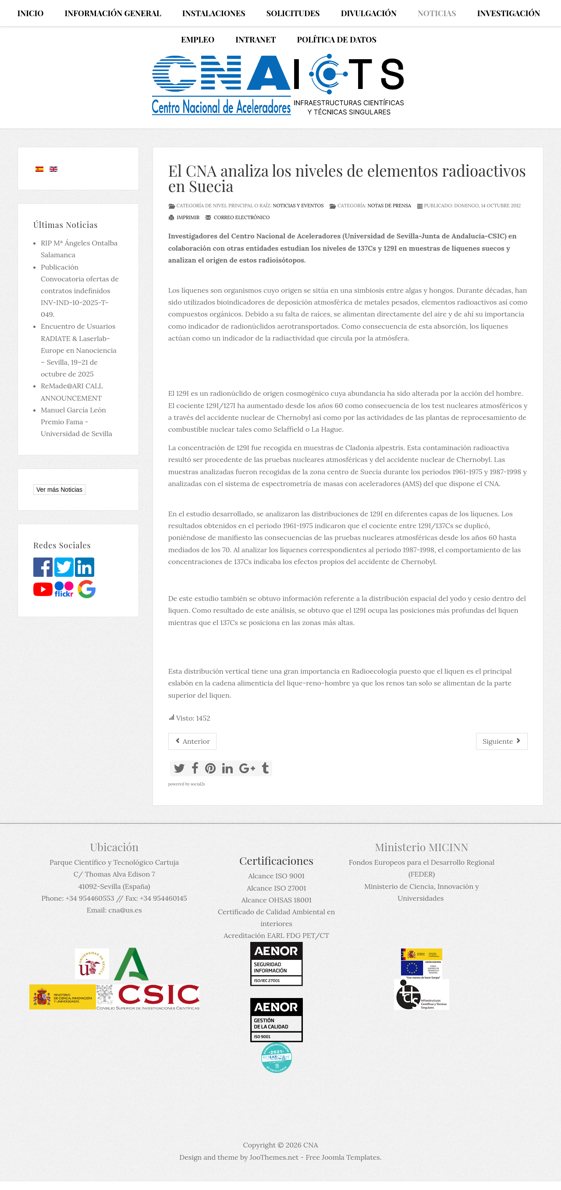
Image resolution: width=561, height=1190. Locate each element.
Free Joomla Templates (342, 1157)
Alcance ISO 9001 (276, 875)
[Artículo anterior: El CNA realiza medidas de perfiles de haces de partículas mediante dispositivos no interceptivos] (192, 741)
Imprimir (184, 217)
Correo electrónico (237, 217)
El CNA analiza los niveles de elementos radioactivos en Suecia (347, 178)
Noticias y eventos (298, 205)
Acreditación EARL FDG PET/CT (276, 935)
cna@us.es (125, 910)
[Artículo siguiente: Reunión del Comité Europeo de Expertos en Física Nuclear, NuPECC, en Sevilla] (502, 741)
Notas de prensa (389, 205)
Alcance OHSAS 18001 (276, 899)
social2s (198, 783)
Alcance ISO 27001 (276, 888)
